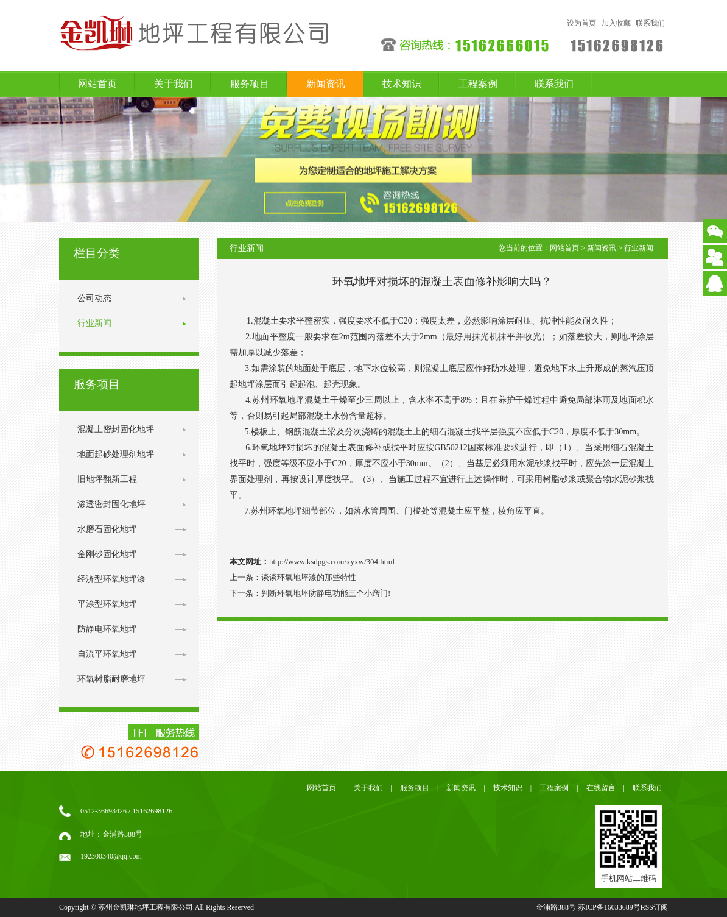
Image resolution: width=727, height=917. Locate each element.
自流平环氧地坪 (107, 654)
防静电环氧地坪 (107, 629)
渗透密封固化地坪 (111, 504)
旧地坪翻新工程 (107, 479)
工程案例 (477, 84)
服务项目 (249, 84)
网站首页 (97, 84)
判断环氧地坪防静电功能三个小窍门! (325, 593)
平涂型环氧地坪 (107, 604)
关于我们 (173, 84)
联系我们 (650, 23)
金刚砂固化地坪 (107, 554)
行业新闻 (94, 323)
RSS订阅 (654, 907)
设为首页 (581, 23)
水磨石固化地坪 (107, 529)
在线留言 (601, 788)
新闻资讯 (325, 84)
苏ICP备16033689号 (609, 907)
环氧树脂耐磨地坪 (111, 679)
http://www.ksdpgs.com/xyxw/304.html (332, 561)
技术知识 (401, 84)
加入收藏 (616, 23)
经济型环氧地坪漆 (111, 579)
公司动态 (94, 298)
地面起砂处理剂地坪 (115, 454)
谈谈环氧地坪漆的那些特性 (308, 577)
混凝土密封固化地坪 (115, 429)
